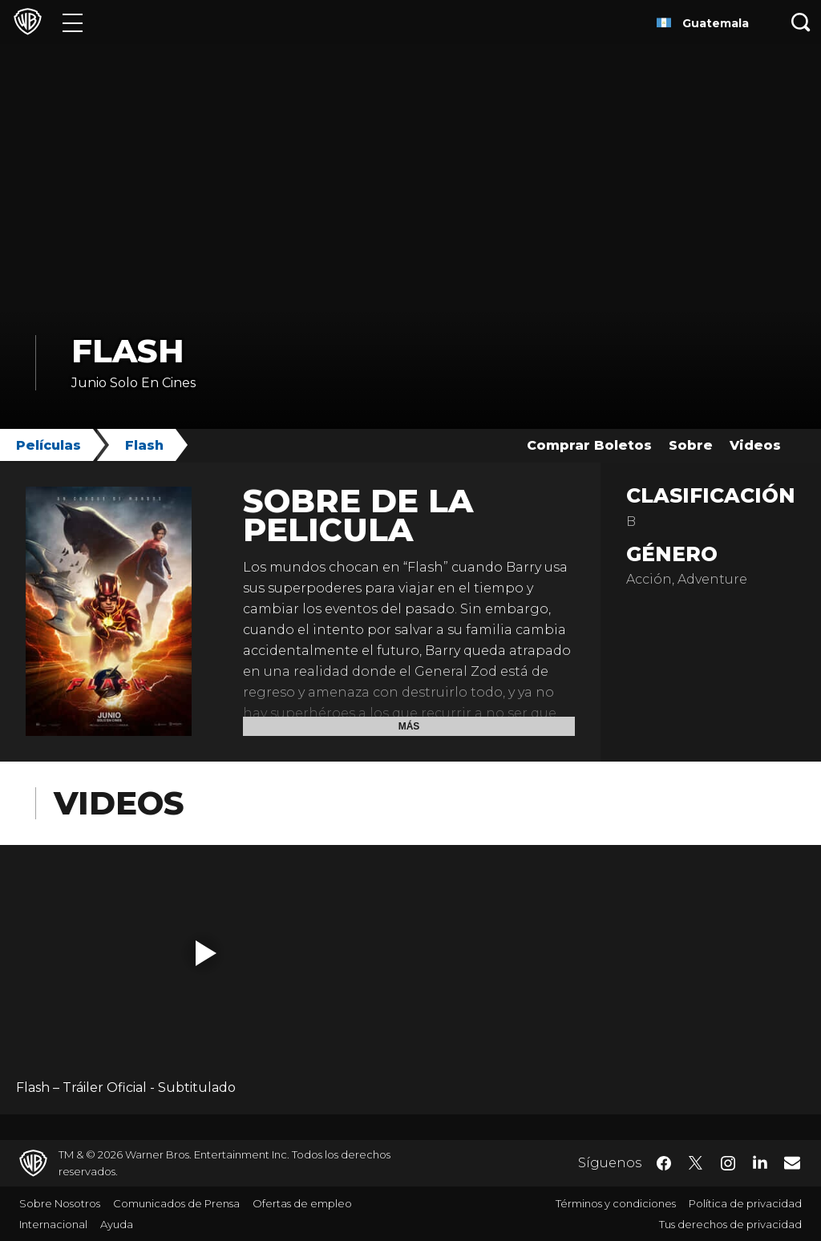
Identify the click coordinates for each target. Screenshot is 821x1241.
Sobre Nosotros (59, 1203)
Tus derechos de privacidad (730, 1224)
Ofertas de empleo (302, 1203)
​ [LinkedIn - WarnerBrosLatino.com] (760, 1162)
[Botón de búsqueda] (801, 22)
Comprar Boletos (589, 445)
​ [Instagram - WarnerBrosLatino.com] (728, 1163)
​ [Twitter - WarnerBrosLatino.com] (696, 1163)
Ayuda (116, 1224)
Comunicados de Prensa (176, 1203)
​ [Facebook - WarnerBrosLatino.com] (663, 1163)
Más (409, 726)
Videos (755, 445)
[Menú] (73, 22)
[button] (206, 953)
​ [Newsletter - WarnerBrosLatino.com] (792, 1162)
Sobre (691, 445)
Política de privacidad (745, 1203)
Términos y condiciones (616, 1203)
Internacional (53, 1224)
